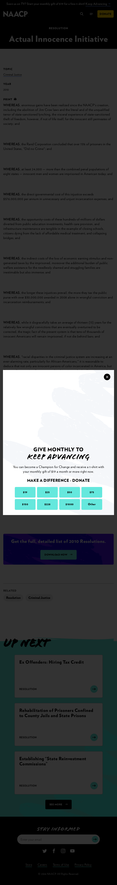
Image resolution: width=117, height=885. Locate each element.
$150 (25, 504)
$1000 (70, 504)
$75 (92, 492)
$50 (69, 492)
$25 (47, 492)
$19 (25, 492)
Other (92, 504)
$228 (47, 504)
